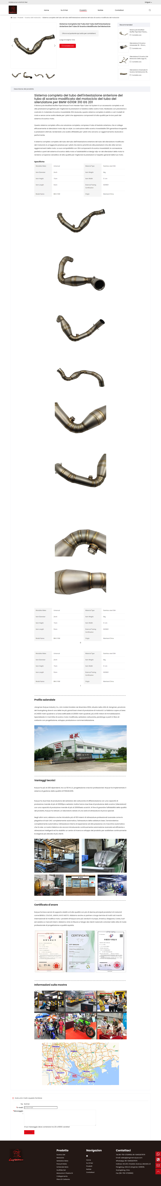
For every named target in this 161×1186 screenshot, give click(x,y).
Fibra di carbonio (63, 1179)
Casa (14, 18)
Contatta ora (135, 35)
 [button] (12, 45)
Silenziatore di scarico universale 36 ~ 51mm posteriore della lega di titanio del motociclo (138, 44)
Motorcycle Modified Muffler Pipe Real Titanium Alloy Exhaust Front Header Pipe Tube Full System (139, 31)
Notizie (100, 10)
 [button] (54, 45)
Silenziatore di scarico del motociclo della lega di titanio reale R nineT (139, 58)
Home (46, 10)
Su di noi (64, 10)
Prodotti (83, 10)
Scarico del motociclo (33, 18)
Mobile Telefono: (158, 1154)
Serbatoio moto (62, 1161)
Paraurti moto (62, 1164)
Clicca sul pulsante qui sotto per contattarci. (79, 33)
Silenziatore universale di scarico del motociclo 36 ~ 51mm (138, 71)
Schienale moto (62, 1167)
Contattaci (119, 10)
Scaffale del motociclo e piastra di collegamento (65, 1173)
